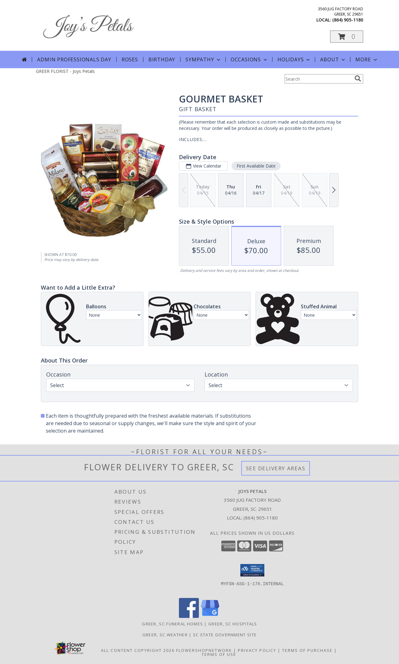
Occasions (249, 59)
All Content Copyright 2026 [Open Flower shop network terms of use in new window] (138, 650)
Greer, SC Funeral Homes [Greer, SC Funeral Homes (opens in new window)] (172, 624)
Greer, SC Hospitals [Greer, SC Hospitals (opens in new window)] (232, 624)
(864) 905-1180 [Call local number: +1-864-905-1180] (347, 20)
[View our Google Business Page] (210, 616)
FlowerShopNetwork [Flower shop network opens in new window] (204, 650)
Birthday (161, 59)
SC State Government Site (225, 635)
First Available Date (256, 166)
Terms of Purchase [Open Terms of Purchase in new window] (307, 650)
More (366, 59)
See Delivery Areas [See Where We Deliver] (275, 468)
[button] (346, 37)
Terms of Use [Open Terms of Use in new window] (219, 654)
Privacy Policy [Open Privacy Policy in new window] (257, 650)
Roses (130, 59)
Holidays (294, 59)
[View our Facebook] (189, 616)
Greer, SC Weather (165, 635)
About (333, 59)
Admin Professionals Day (74, 59)
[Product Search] (318, 78)
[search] (358, 78)
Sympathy (203, 59)
